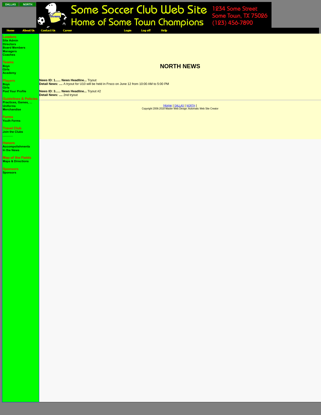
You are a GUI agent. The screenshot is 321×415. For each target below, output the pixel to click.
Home (167, 105)
